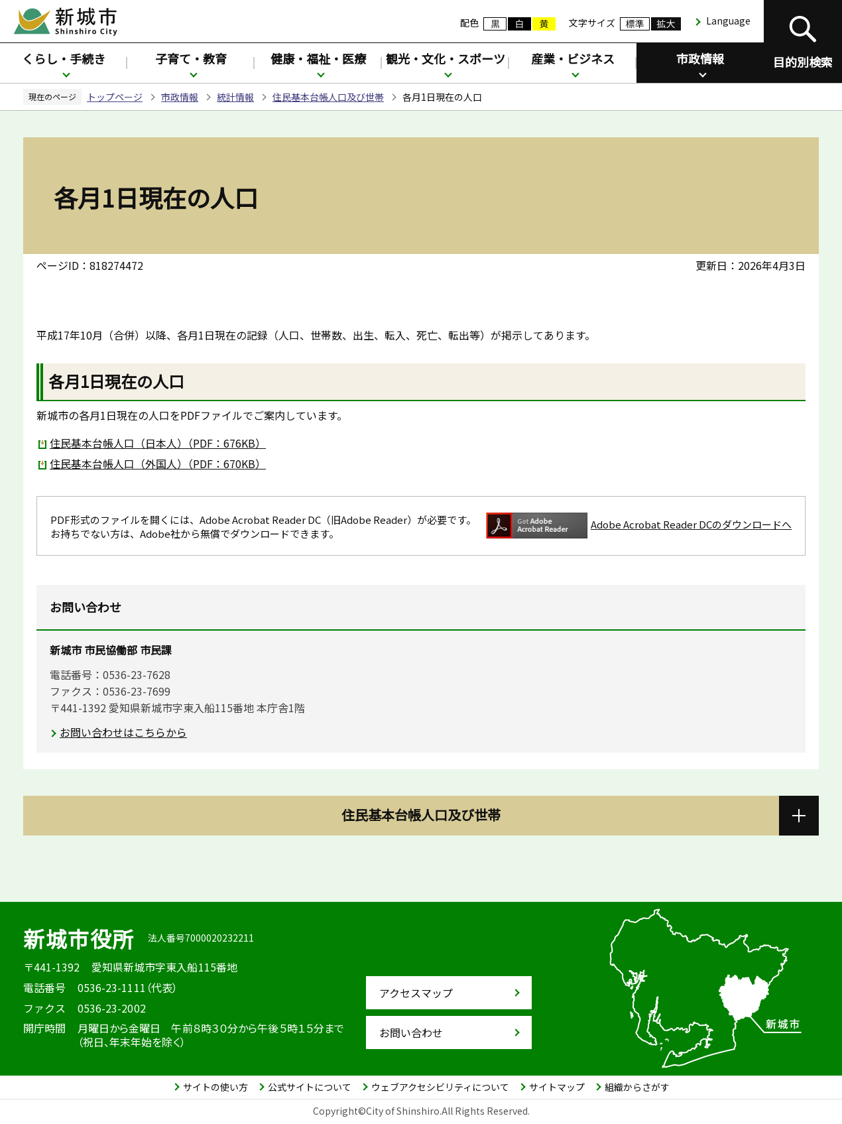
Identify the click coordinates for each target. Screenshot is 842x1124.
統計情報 (235, 96)
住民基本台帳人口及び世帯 (328, 96)
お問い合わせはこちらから (123, 732)
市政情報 (700, 58)
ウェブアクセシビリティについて (440, 1086)
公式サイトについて (309, 1086)
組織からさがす (637, 1086)
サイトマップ (557, 1086)
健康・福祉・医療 (318, 58)
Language (728, 20)
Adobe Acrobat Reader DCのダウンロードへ (639, 525)
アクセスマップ (416, 993)
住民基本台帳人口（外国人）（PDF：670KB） (158, 463)
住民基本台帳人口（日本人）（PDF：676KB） (158, 443)
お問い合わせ (411, 1032)
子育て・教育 (191, 58)
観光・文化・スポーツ (445, 58)
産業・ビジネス (573, 58)
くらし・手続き (63, 58)
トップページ (115, 96)
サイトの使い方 (215, 1086)
